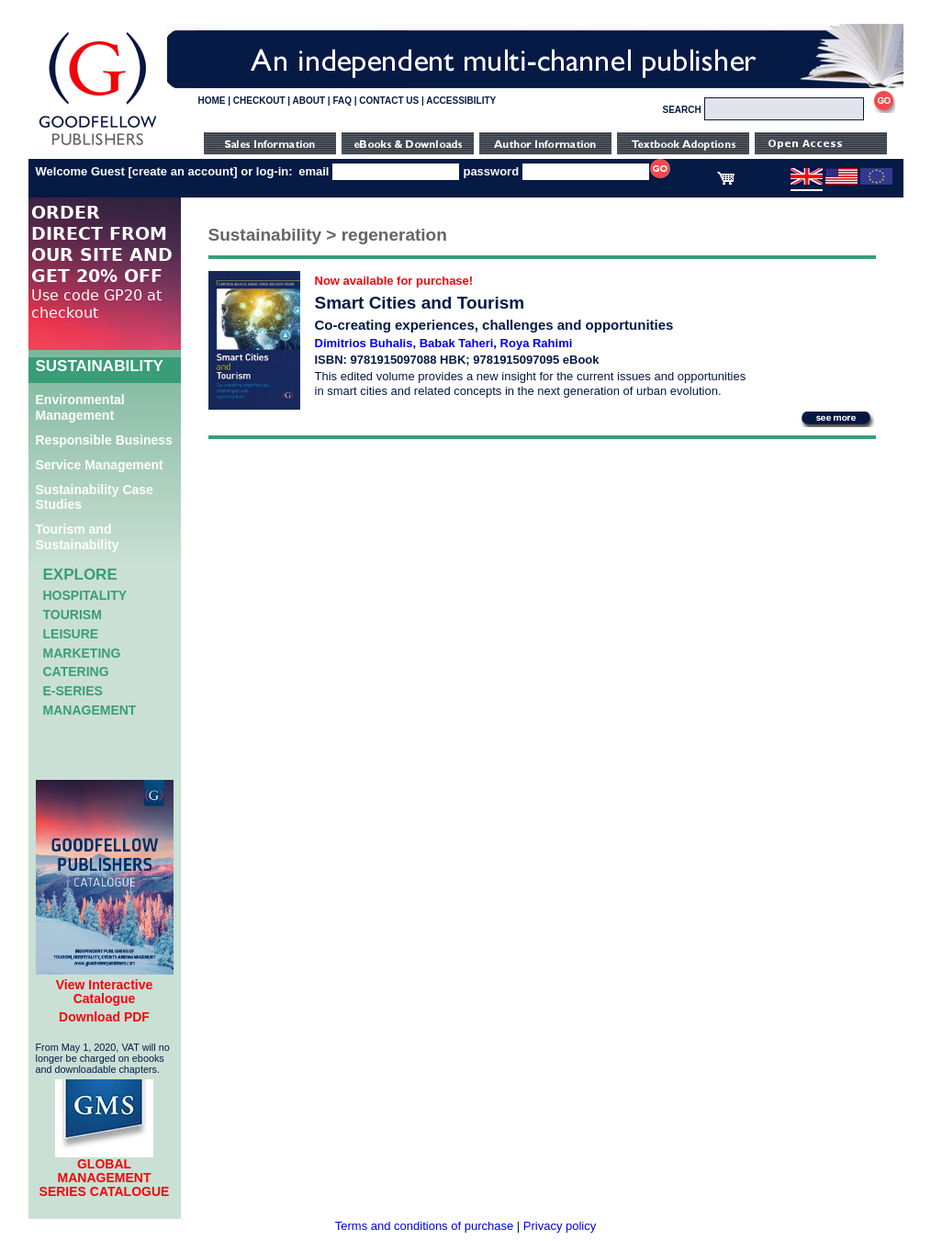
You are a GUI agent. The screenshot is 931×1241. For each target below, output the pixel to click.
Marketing (82, 653)
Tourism (72, 614)
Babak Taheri (457, 343)
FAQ (342, 101)
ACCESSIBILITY (461, 101)
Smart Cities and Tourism (420, 302)
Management (90, 710)
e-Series (73, 690)
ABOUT (309, 101)
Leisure (71, 633)
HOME (212, 101)
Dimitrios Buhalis (364, 343)
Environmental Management (80, 407)
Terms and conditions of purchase (424, 1226)
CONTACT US (389, 101)
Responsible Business (104, 440)
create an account (183, 171)
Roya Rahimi (536, 343)
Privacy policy (559, 1226)
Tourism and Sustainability (77, 537)
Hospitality (85, 595)
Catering (76, 671)
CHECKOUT (259, 101)
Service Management (99, 464)
